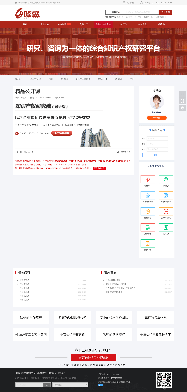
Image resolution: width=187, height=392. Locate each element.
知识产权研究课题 (83, 79)
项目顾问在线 (99, 168)
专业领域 (64, 24)
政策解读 (64, 79)
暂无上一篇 (28, 152)
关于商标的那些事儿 (114, 292)
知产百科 (19, 79)
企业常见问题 (35, 79)
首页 (25, 24)
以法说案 (118, 79)
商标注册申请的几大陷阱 (116, 284)
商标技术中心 (42, 373)
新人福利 (130, 3)
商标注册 (120, 17)
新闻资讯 (142, 24)
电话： (144, 144)
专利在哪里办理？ (113, 280)
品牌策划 (72, 165)
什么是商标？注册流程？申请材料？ (120, 288)
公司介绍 (19, 373)
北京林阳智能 (182, 94)
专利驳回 (138, 17)
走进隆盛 (44, 24)
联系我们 (162, 24)
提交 (155, 155)
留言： (144, 149)
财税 (55, 165)
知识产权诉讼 (149, 17)
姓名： (144, 138)
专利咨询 (129, 17)
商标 (51, 79)
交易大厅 (84, 24)
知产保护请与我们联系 (93, 357)
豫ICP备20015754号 (69, 378)
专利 (132, 79)
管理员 (23, 98)
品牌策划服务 (161, 17)
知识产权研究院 (103, 24)
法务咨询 (62, 165)
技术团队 (123, 24)
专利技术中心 (29, 373)
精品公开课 (102, 79)
